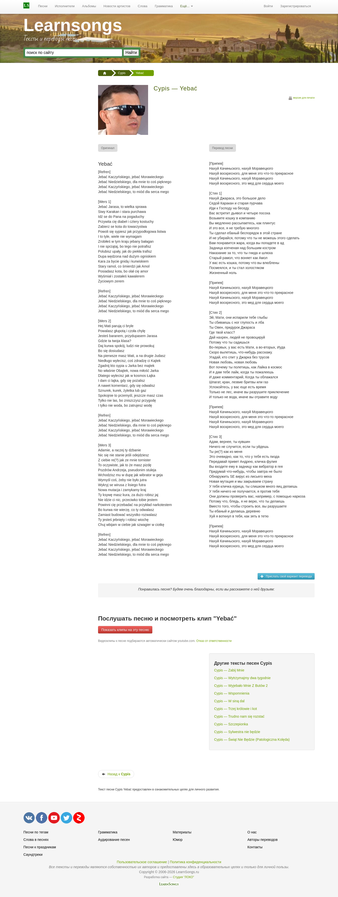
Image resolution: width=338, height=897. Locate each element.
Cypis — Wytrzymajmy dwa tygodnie (242, 678)
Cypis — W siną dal (229, 701)
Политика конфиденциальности (195, 862)
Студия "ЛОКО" (183, 877)
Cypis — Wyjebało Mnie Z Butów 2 (241, 686)
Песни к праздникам (39, 847)
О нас (252, 832)
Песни (43, 6)
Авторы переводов (262, 840)
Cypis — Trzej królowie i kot (235, 709)
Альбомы (89, 6)
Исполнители (65, 6)
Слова (142, 6)
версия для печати (301, 98)
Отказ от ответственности (213, 641)
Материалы (182, 832)
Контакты (254, 847)
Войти (268, 6)
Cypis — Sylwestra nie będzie (237, 732)
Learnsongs (72, 25)
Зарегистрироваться (295, 6)
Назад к (116, 774)
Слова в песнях (36, 840)
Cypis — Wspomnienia (231, 693)
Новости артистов (117, 6)
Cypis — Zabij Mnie (229, 670)
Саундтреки (33, 855)
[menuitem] (42, 6)
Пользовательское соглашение (142, 862)
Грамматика (164, 6)
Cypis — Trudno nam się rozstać (239, 716)
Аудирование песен (114, 840)
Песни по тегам (35, 832)
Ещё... (186, 6)
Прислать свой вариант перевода (286, 576)
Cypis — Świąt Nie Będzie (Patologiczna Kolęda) (251, 739)
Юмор (177, 840)
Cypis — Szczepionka (231, 724)
